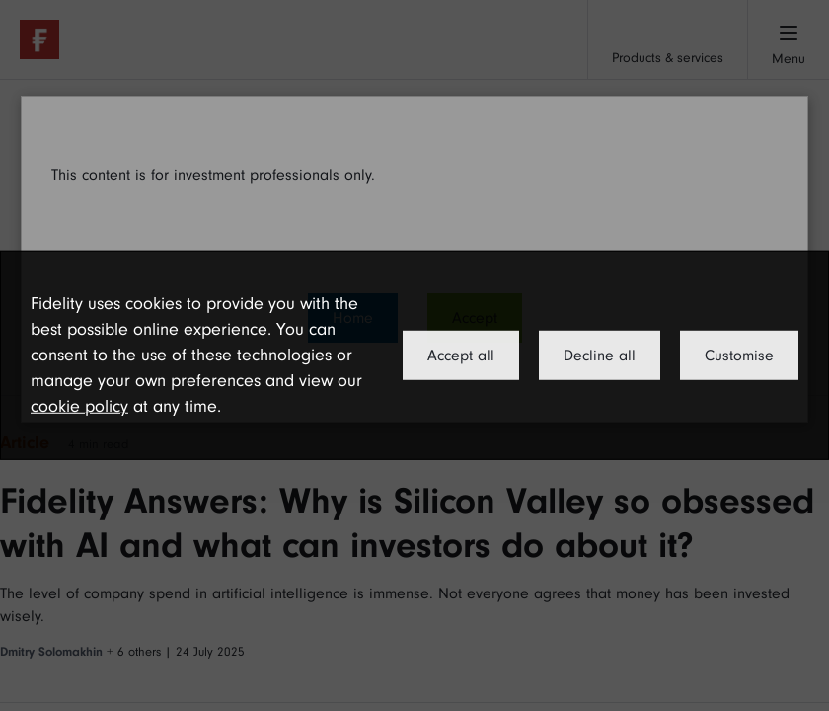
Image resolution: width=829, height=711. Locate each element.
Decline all (600, 355)
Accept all (460, 355)
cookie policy (79, 406)
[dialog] (414, 355)
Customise (739, 355)
